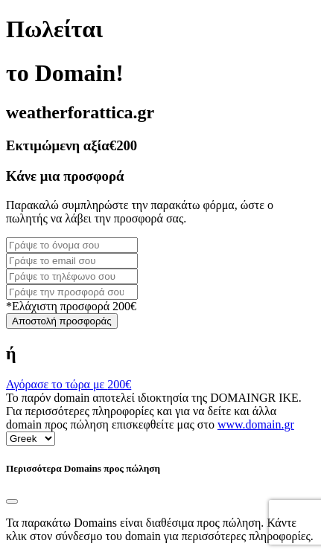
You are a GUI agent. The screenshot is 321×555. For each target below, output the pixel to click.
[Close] (12, 501)
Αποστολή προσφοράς (62, 321)
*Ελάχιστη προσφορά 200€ (71, 306)
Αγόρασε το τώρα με (68, 384)
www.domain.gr (255, 424)
